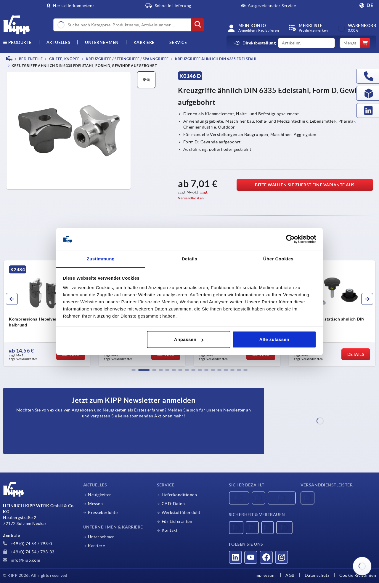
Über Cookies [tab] (278, 258)
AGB (290, 575)
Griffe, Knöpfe (64, 59)
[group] (47, 313)
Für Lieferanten (177, 521)
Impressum (265, 575)
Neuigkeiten (100, 494)
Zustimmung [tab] (101, 258)
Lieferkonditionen (179, 494)
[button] (133, 370)
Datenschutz (317, 575)
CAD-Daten (173, 503)
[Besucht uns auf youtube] (250, 557)
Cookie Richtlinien (357, 575)
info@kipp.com (21, 560)
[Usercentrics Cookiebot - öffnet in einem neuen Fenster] (290, 239)
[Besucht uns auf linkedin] (235, 557)
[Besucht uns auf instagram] (281, 557)
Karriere (144, 42)
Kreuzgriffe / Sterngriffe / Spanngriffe (127, 59)
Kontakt (170, 530)
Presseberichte (103, 512)
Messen (95, 503)
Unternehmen (102, 42)
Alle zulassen (274, 339)
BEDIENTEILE (30, 59)
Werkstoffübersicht (181, 512)
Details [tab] (189, 258)
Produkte (17, 42)
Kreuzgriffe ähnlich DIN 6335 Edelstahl (215, 59)
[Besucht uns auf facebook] (266, 557)
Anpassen (189, 339)
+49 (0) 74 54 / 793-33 (28, 552)
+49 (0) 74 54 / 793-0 (27, 543)
